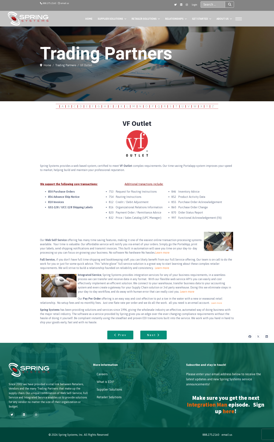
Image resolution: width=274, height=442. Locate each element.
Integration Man (207, 404)
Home (88, 18)
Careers (102, 374)
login (194, 4)
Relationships (174, 18)
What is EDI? (105, 382)
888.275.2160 (49, 3)
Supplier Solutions (110, 18)
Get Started (200, 18)
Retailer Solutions (144, 18)
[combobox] (213, 4)
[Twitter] (175, 4)
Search (226, 4)
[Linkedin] (181, 4)
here (228, 411)
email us (65, 3)
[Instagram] (187, 4)
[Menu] (237, 19)
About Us (223, 18)
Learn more (162, 252)
